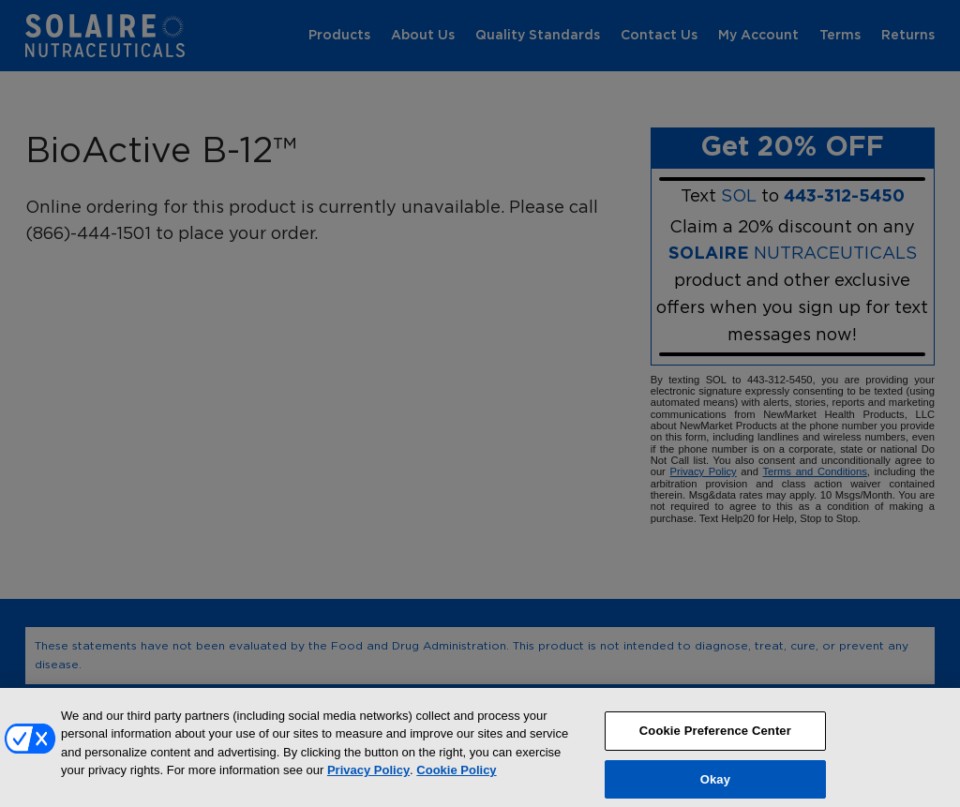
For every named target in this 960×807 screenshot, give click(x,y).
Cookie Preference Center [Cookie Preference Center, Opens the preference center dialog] (715, 737)
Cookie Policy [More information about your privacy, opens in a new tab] (456, 777)
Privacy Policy (368, 777)
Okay (715, 786)
